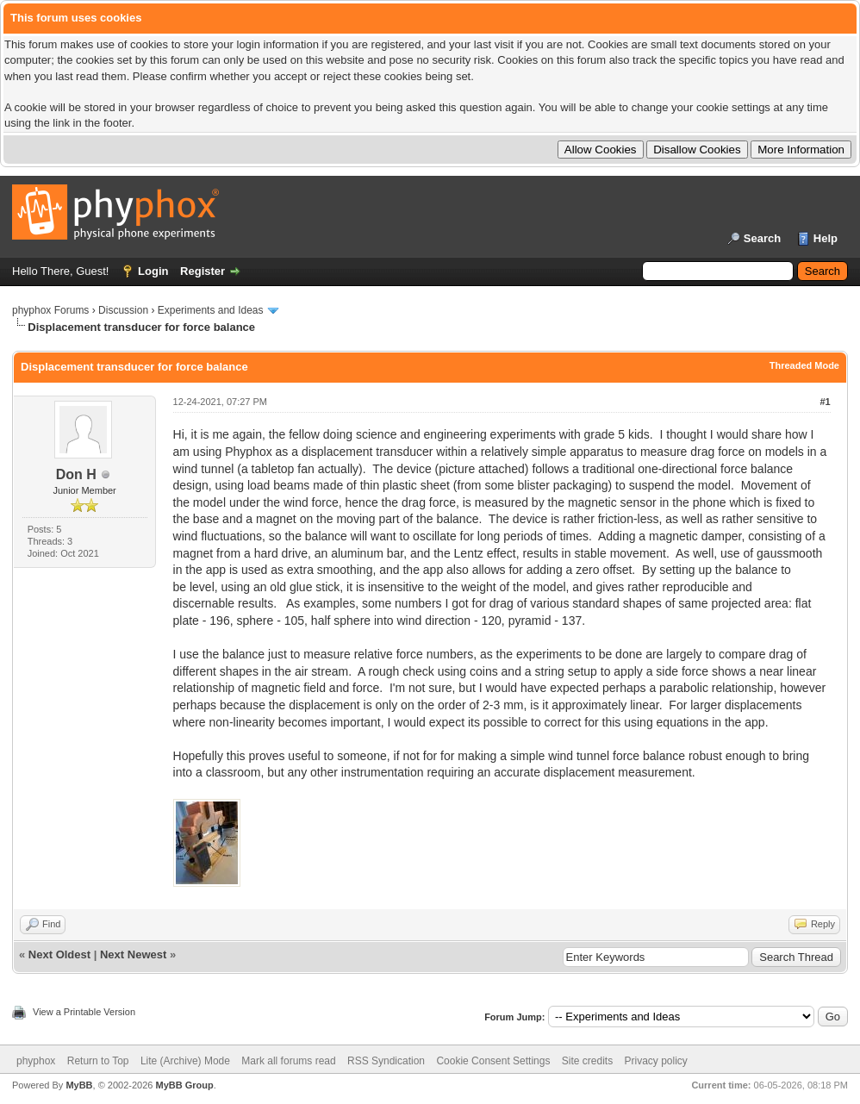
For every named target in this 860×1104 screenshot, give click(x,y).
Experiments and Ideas (211, 310)
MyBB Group (184, 1085)
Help (825, 238)
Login (153, 271)
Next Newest (133, 954)
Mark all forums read (288, 1061)
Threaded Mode (804, 365)
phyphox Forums (50, 310)
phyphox (35, 1061)
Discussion (123, 310)
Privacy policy (656, 1061)
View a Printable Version (84, 1012)
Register (202, 271)
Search (762, 238)
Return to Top (98, 1061)
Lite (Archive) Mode (185, 1061)
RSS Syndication (386, 1061)
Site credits (587, 1061)
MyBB (78, 1085)
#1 (824, 401)
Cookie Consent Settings (493, 1061)
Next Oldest (59, 954)
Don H (76, 474)
